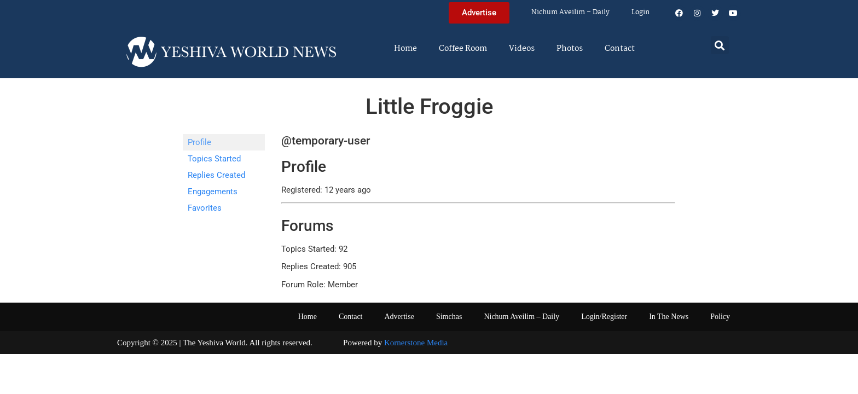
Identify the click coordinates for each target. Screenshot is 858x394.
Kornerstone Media (416, 342)
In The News (668, 316)
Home (405, 48)
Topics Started (214, 159)
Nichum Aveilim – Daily (570, 12)
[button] (720, 45)
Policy (720, 316)
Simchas (449, 316)
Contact (620, 48)
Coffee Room (463, 48)
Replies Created (216, 175)
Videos (522, 48)
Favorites (205, 208)
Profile (199, 142)
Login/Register (604, 316)
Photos (569, 48)
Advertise (399, 316)
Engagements (212, 191)
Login (640, 12)
